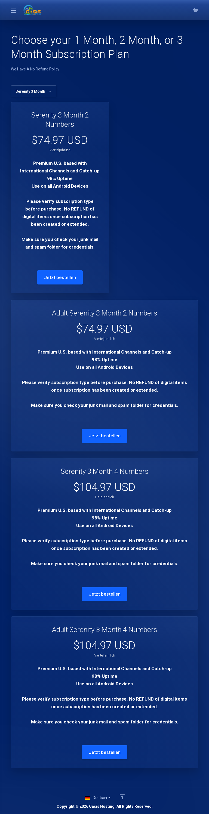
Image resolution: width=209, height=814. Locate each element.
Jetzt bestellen (60, 277)
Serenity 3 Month (34, 91)
